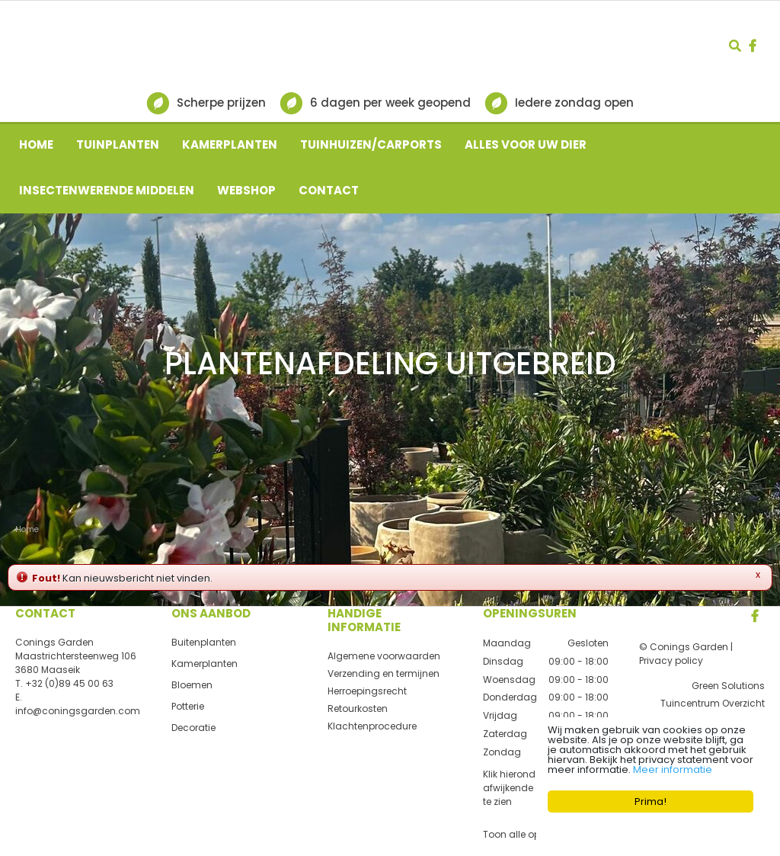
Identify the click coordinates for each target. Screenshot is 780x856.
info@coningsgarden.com (77, 710)
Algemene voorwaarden (384, 655)
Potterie (187, 706)
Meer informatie (672, 769)
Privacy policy (671, 660)
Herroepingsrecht (367, 690)
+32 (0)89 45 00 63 (69, 683)
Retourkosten (358, 708)
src (735, 45)
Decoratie (193, 727)
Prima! (651, 801)
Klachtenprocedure (372, 726)
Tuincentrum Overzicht (712, 703)
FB (754, 616)
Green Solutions (728, 685)
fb (752, 45)
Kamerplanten (204, 663)
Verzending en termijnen (384, 673)
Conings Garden (54, 642)
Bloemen (192, 684)
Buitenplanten (203, 642)
